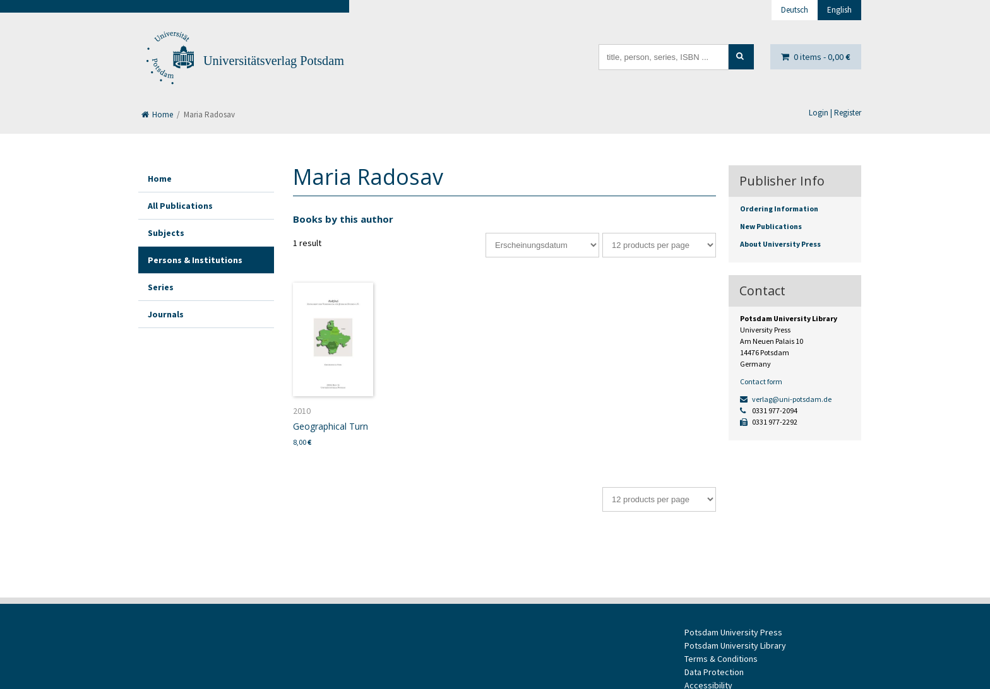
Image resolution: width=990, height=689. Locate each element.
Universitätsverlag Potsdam (273, 61)
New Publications (771, 226)
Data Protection (714, 672)
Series (161, 287)
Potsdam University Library (735, 645)
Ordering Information (779, 208)
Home (157, 114)
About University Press (780, 244)
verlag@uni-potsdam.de (786, 399)
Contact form (761, 381)
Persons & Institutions (195, 260)
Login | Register (835, 112)
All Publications (180, 205)
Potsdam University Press (733, 632)
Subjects (166, 232)
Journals (166, 314)
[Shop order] (542, 245)
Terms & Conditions (721, 658)
